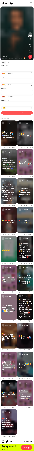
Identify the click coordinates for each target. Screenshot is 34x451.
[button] (26, 447)
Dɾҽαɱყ (5, 56)
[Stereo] (7, 3)
